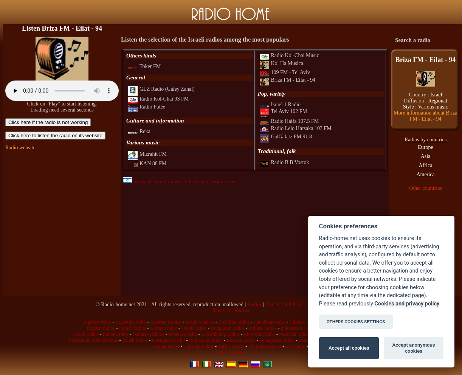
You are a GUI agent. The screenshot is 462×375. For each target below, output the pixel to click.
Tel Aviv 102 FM (283, 111)
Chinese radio (303, 322)
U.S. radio (295, 346)
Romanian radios (205, 340)
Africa (426, 165)
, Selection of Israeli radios (209, 181)
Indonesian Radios (299, 328)
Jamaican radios (148, 334)
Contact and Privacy (287, 304)
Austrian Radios (165, 322)
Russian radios (240, 340)
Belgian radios (200, 322)
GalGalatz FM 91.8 (286, 136)
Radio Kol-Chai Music (289, 55)
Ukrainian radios (264, 346)
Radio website (20, 147)
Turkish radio (231, 346)
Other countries (425, 188)
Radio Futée (146, 107)
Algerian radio (97, 322)
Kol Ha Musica (282, 63)
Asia (426, 156)
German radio (163, 328)
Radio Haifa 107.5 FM (289, 121)
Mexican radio (293, 334)
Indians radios (262, 328)
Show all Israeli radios (152, 181)
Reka (139, 131)
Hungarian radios (228, 328)
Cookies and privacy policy (406, 304)
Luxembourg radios (220, 334)
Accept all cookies (349, 348)
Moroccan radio (259, 334)
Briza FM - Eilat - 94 (288, 80)
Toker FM (144, 66)
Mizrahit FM (147, 154)
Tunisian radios (198, 346)
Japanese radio (182, 334)
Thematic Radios (231, 310)
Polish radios (135, 340)
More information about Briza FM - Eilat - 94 (425, 116)
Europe (425, 147)
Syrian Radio (167, 346)
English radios (101, 328)
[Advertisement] (62, 203)
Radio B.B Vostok (284, 162)
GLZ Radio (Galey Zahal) (161, 89)
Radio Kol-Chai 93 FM (158, 99)
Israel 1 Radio (280, 104)
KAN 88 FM (147, 163)
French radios (132, 328)
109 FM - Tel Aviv (285, 72)
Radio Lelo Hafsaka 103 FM (296, 128)
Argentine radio (130, 322)
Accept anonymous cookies (413, 348)
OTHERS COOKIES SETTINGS (356, 321)
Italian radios (116, 334)
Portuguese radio (168, 340)
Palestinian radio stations (93, 340)
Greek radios (194, 328)
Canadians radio (269, 322)
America (425, 174)
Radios (254, 304)
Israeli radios (86, 334)
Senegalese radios (277, 340)
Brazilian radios (234, 322)
